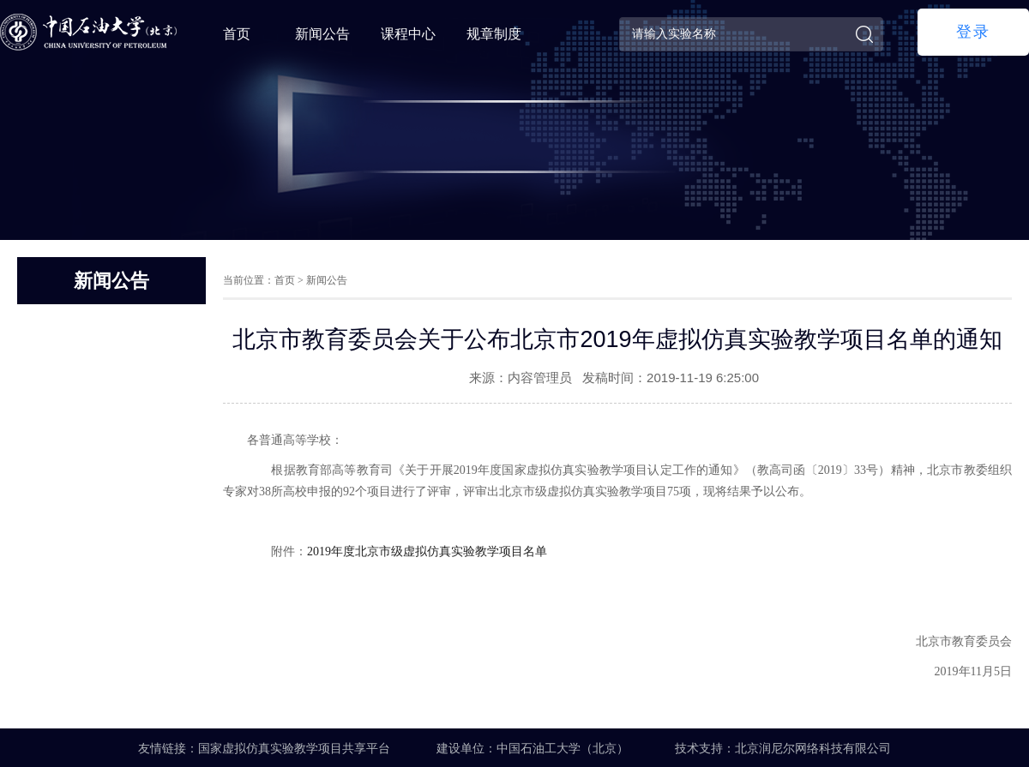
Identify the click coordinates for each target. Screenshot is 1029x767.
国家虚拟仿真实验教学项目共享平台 (294, 748)
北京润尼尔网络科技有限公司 (813, 748)
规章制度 (493, 34)
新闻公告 (322, 34)
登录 (973, 31)
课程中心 (408, 34)
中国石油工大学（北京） (562, 748)
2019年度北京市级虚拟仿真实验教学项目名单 (427, 551)
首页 (236, 34)
